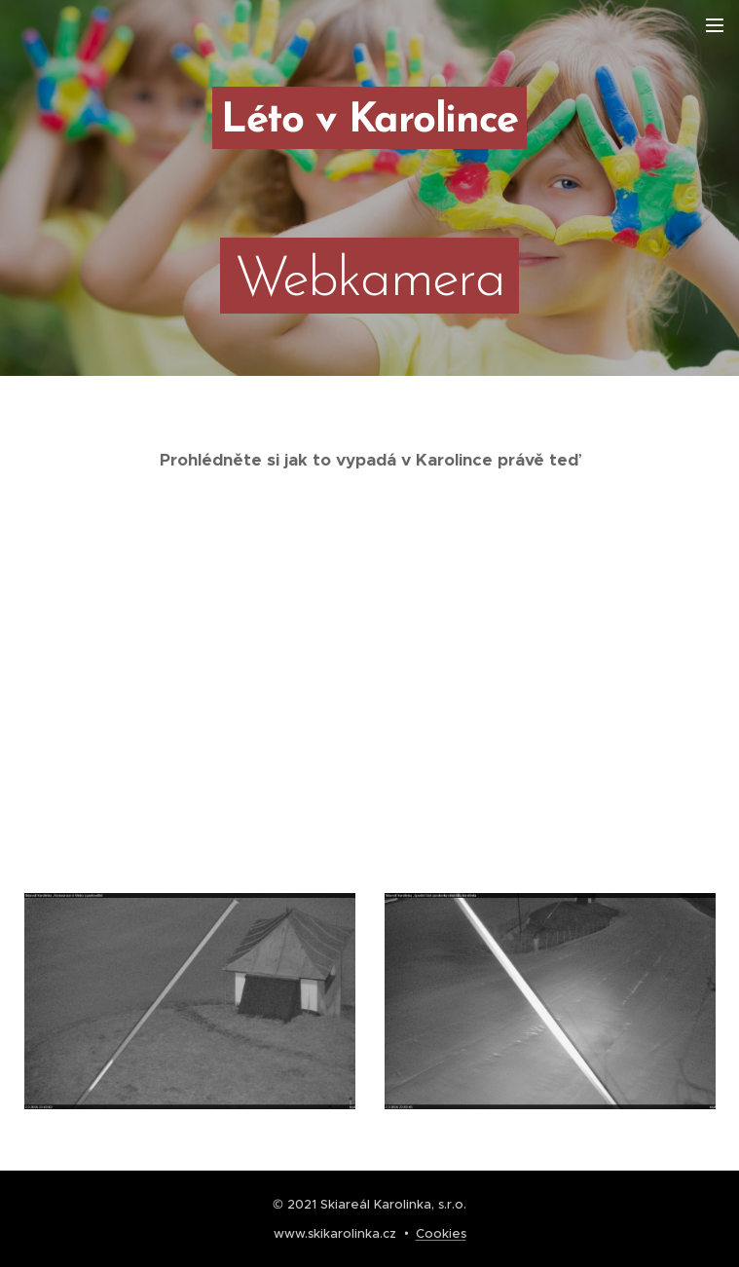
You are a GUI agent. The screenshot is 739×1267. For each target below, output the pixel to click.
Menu (714, 25)
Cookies (441, 1233)
